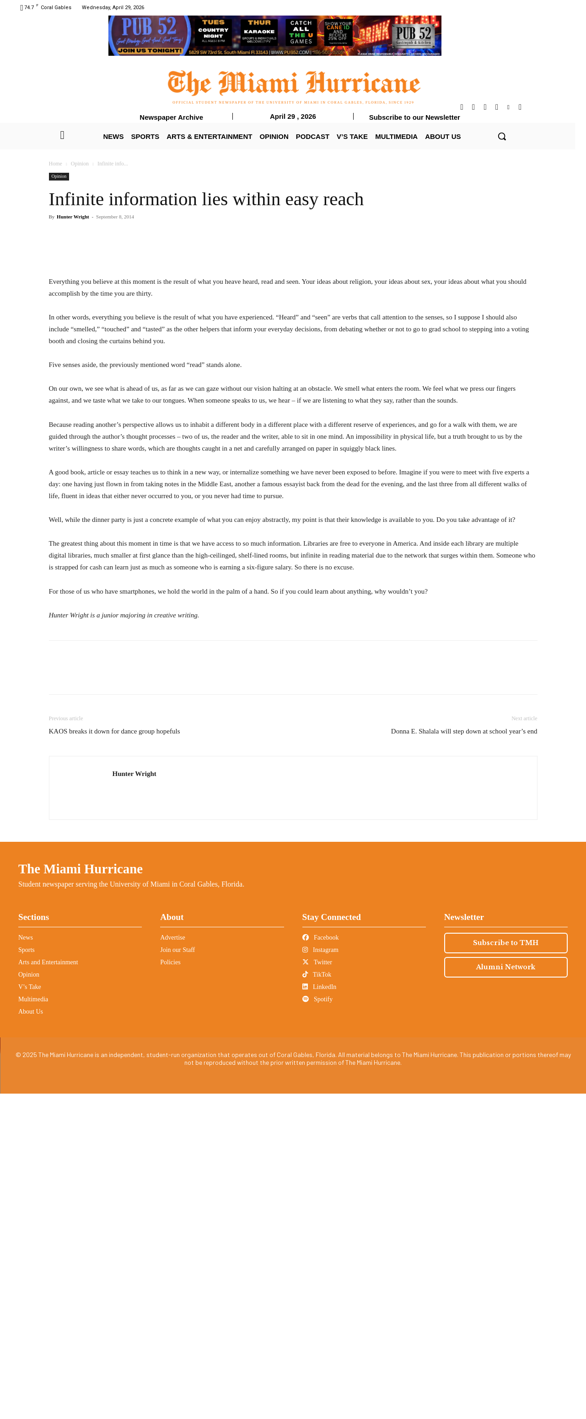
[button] (502, 136)
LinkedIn (319, 1312)
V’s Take (29, 1312)
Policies (170, 1287)
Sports (26, 1275)
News (25, 1263)
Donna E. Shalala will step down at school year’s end (464, 1056)
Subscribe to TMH (505, 1268)
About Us (30, 1337)
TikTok (317, 1300)
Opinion (80, 163)
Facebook (320, 1263)
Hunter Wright (73, 216)
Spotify (317, 1324)
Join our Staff (177, 1275)
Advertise (172, 1263)
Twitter (317, 1287)
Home (55, 163)
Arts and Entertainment (48, 1287)
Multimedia (33, 1324)
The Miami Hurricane (80, 1194)
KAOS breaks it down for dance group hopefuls (114, 1056)
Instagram (320, 1275)
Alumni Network (505, 1292)
